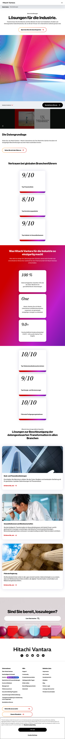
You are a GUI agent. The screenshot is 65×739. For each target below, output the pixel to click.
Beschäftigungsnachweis (29, 686)
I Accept (32, 729)
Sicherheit (25, 689)
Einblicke (45, 680)
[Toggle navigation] (61, 3)
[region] (32, 728)
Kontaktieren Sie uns (7, 702)
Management (5, 686)
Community (25, 674)
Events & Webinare (7, 683)
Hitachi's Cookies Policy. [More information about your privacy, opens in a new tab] (30, 724)
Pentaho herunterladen (49, 692)
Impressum (46, 671)
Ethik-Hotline (25, 683)
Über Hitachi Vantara (7, 671)
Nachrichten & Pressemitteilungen (11, 680)
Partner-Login (46, 686)
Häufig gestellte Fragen (28, 680)
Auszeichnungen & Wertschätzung (11, 694)
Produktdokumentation (28, 677)
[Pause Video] (3, 126)
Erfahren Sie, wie (10, 486)
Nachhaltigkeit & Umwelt (8, 674)
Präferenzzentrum (7, 689)
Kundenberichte (47, 677)
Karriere (4, 677)
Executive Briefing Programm (9, 692)
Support (24, 671)
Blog (44, 683)
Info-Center (46, 674)
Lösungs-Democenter (48, 689)
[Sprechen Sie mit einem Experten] (32, 29)
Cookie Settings (32, 735)
